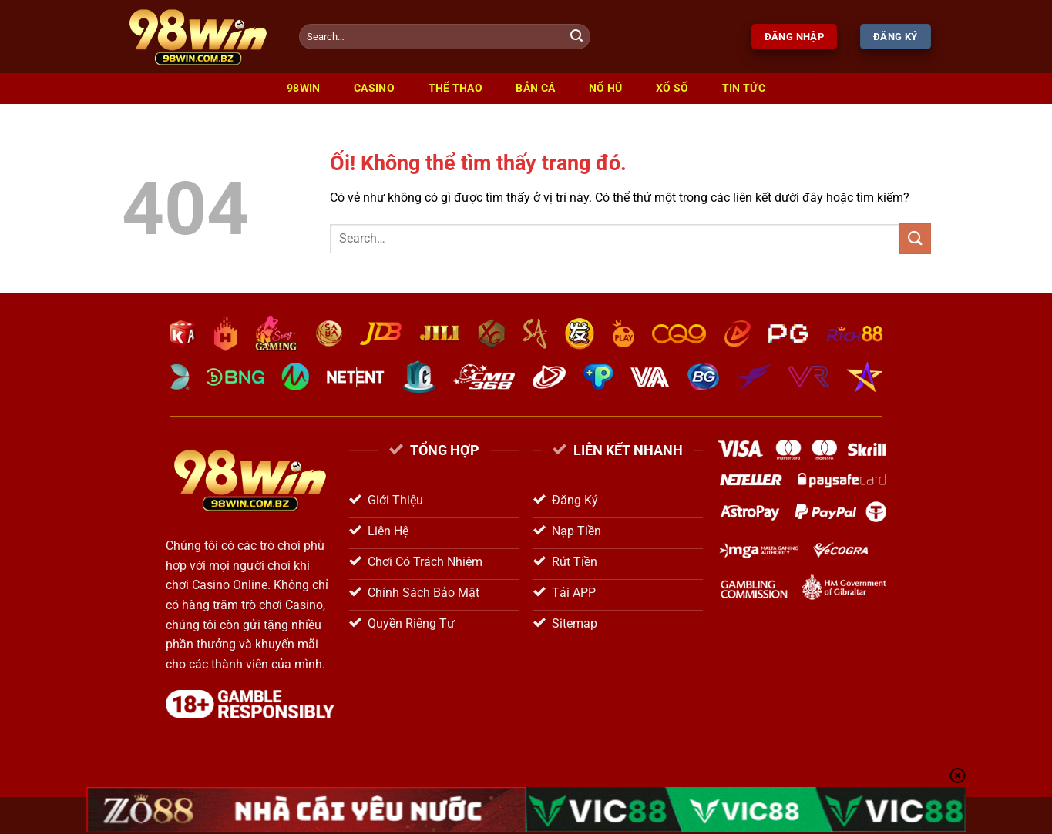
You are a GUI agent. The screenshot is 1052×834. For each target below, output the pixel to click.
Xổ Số (672, 88)
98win (303, 88)
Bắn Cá (535, 88)
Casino (374, 88)
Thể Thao (455, 88)
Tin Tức (743, 88)
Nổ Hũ (605, 88)
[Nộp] (576, 37)
